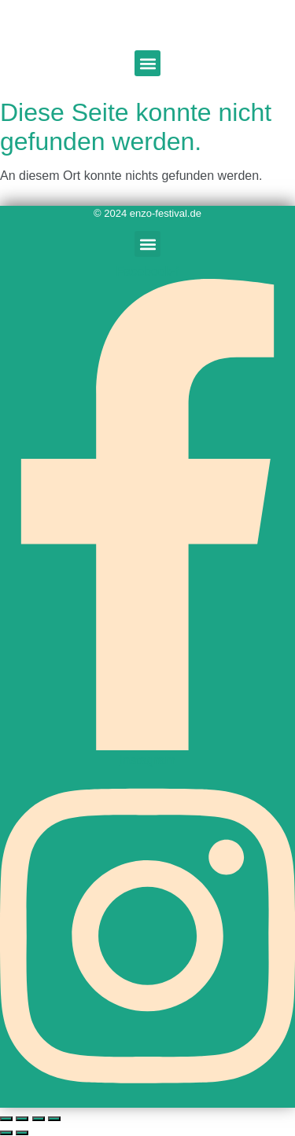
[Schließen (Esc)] (54, 1118)
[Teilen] (38, 1118)
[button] (147, 63)
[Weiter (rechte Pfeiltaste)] (22, 1133)
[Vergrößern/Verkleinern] (6, 1118)
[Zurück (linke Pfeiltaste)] (6, 1133)
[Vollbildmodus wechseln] (22, 1118)
